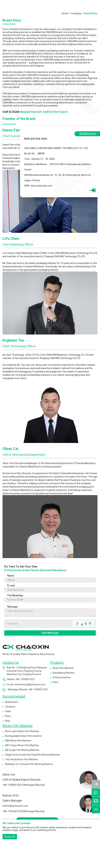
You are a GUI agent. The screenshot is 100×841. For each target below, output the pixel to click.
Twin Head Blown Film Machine (21, 759)
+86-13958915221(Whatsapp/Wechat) (24, 784)
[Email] (50, 589)
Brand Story (90, 13)
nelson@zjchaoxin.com (15, 805)
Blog (7, 720)
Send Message (50, 633)
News (8, 716)
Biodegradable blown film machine (23, 736)
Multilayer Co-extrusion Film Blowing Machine (29, 764)
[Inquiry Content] (50, 613)
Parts (55, 682)
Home (65, 13)
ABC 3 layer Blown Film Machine (22, 745)
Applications (11, 702)
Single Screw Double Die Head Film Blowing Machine (32, 754)
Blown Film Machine (63, 668)
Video (8, 711)
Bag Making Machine (64, 672)
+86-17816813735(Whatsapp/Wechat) (24, 811)
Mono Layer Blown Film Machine (22, 731)
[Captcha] (37, 624)
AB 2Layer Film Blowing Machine (22, 750)
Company (76, 13)
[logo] (26, 647)
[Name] (50, 580)
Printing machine (62, 677)
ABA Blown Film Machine (18, 740)
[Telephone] (50, 599)
